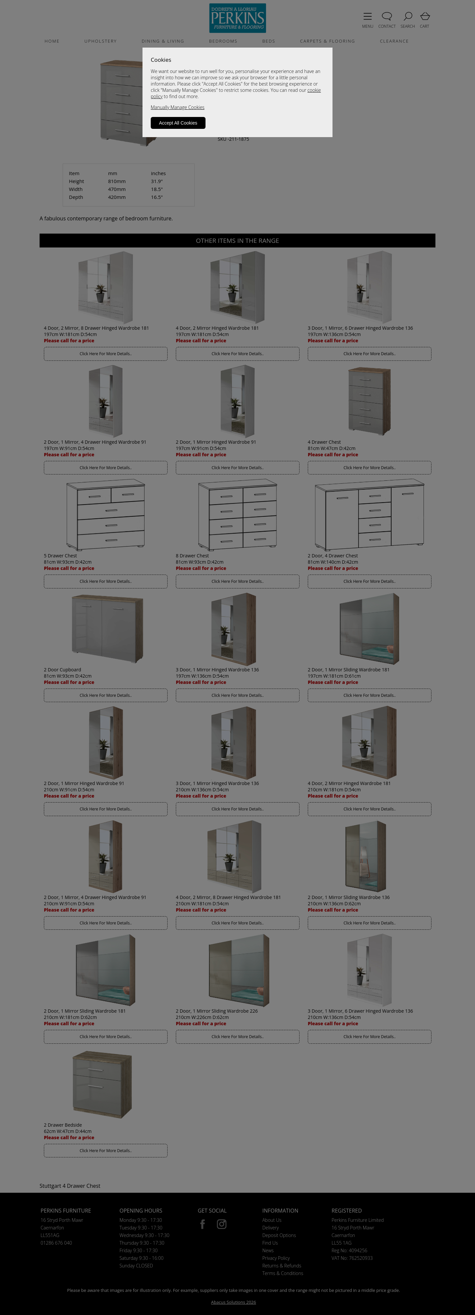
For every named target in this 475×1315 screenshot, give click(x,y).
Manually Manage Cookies (178, 107)
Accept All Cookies (178, 123)
